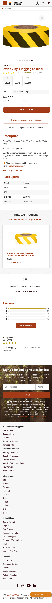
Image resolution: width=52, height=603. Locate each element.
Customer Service (10, 564)
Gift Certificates (9, 547)
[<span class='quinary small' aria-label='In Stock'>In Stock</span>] (27, 73)
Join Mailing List (10, 536)
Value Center (8, 470)
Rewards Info (8, 445)
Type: (5, 92)
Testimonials (8, 437)
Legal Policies (9, 525)
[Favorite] (42, 18)
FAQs (5, 544)
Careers (6, 568)
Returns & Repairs (10, 441)
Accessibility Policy (11, 533)
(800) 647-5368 (13, 595)
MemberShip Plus (10, 551)
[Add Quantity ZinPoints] (25, 101)
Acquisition (7, 578)
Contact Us (7, 560)
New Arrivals (8, 467)
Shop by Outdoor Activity (13, 463)
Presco (6, 65)
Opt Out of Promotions (12, 540)
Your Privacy (8, 529)
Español (6, 483)
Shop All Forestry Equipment (26, 220)
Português (7, 487)
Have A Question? (12, 171)
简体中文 (6, 505)
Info (4, 480)
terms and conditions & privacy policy (33, 416)
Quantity (8, 97)
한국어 (5, 513)
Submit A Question (25, 291)
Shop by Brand (9, 459)
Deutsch (6, 494)
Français (6, 491)
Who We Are (8, 430)
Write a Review (26, 325)
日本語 (5, 502)
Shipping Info (8, 434)
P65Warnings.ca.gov (16, 166)
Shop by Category (10, 452)
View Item (14, 262)
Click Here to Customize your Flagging (26, 120)
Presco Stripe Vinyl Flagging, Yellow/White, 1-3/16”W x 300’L (22, 255)
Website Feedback (11, 575)
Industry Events (9, 571)
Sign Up (27, 395)
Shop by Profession (11, 456)
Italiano (6, 498)
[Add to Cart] (26, 110)
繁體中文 (6, 509)
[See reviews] (19, 73)
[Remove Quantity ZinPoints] (4, 101)
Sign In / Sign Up (10, 522)
